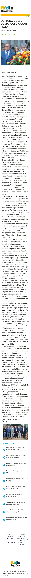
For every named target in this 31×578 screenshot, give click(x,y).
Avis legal (5, 575)
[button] (3, 34)
